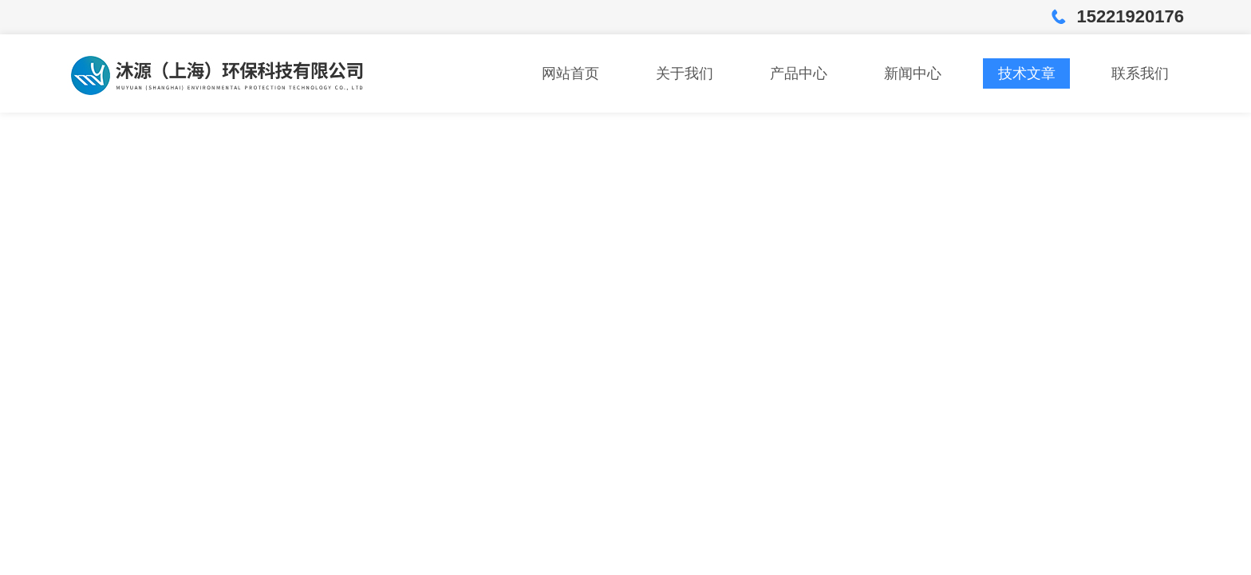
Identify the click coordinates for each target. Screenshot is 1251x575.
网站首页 (570, 73)
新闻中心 (912, 73)
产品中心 (798, 73)
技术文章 (1027, 73)
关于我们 (684, 73)
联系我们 (1140, 73)
